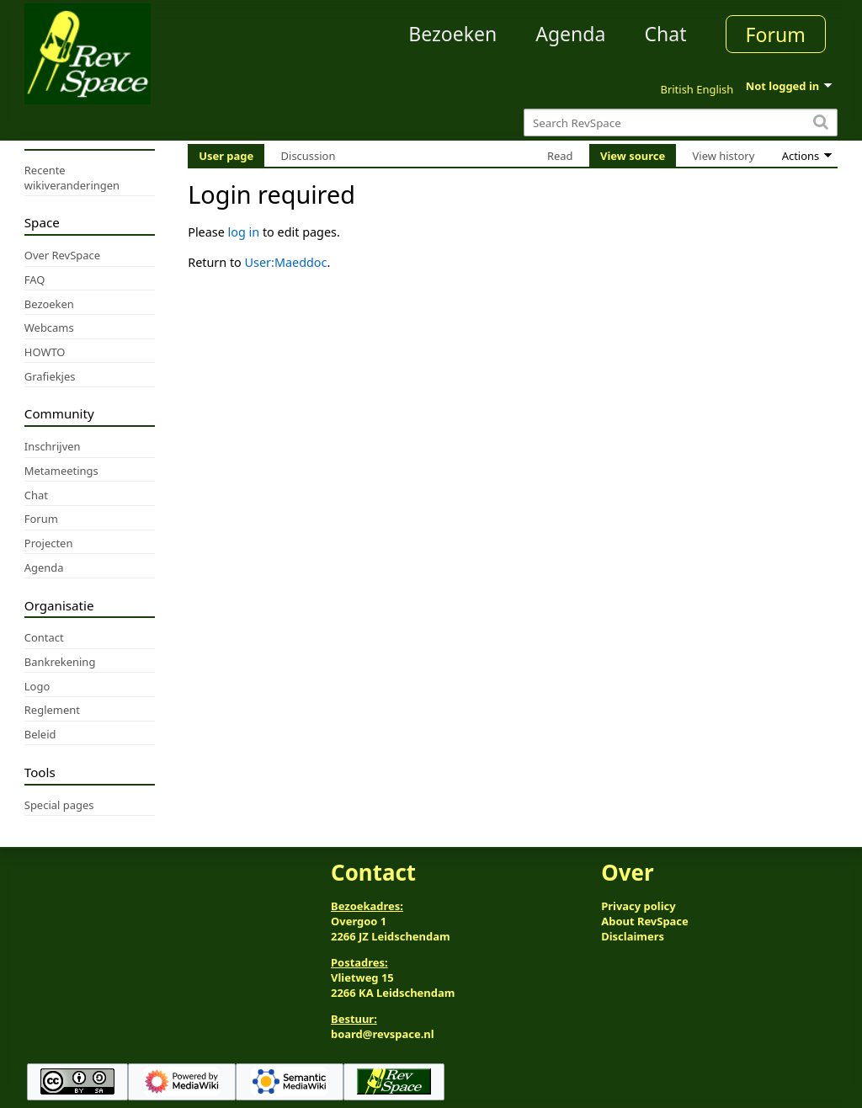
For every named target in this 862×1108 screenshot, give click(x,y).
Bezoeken (452, 33)
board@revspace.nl (382, 1033)
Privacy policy (638, 906)
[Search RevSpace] (681, 122)
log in (244, 232)
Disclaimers (632, 936)
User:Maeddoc (286, 262)
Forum (776, 34)
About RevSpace (645, 921)
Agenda (570, 33)
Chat (665, 33)
